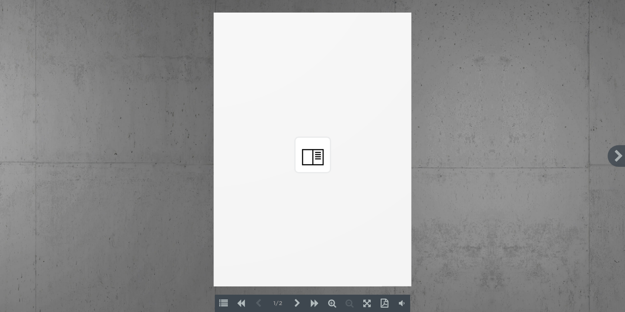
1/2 (277, 303)
